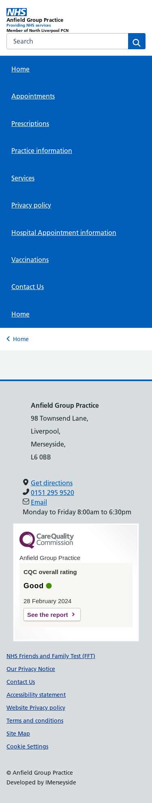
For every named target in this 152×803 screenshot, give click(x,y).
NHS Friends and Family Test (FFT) (50, 656)
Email (39, 502)
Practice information (41, 151)
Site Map (18, 733)
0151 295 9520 (52, 493)
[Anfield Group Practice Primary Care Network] (41, 20)
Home (20, 69)
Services (22, 178)
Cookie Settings (27, 746)
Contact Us (27, 287)
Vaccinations (30, 260)
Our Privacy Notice (30, 669)
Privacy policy (31, 205)
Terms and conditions (34, 720)
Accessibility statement (36, 694)
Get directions (52, 483)
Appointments (33, 96)
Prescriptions (30, 124)
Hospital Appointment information (63, 233)
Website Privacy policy (35, 707)
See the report (47, 614)
